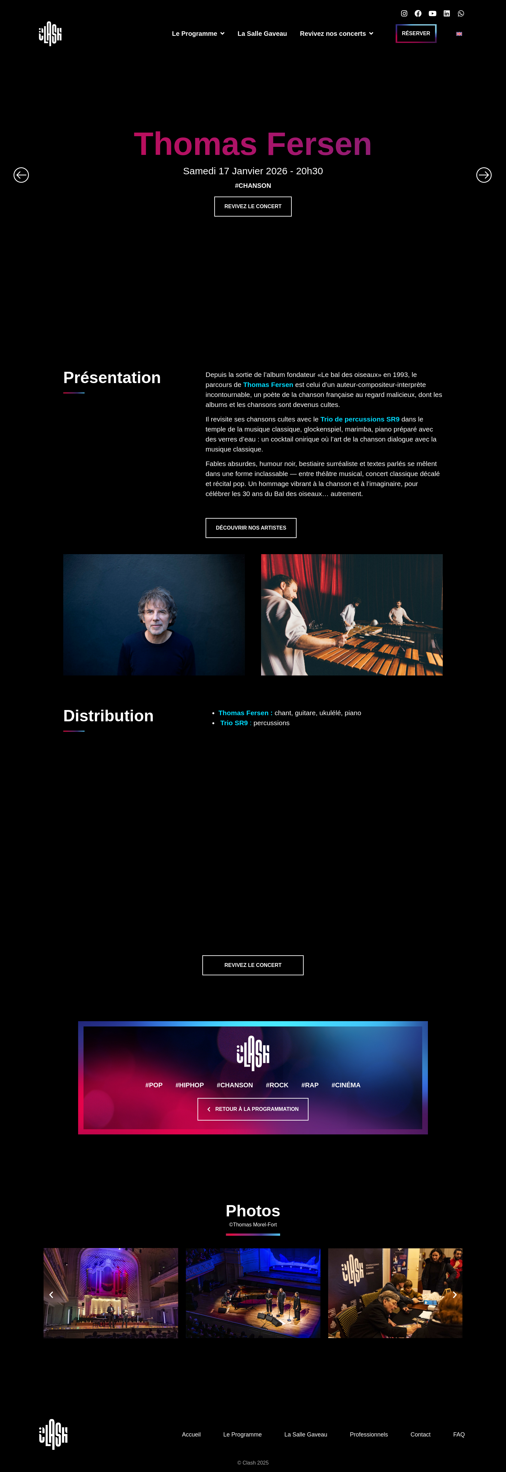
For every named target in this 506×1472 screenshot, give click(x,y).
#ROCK (277, 1085)
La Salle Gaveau (262, 33)
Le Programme (198, 33)
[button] (51, 1294)
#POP (154, 1085)
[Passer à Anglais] (459, 33)
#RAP (310, 1085)
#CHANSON (235, 1085)
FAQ (459, 1434)
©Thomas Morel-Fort (253, 1224)
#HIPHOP (190, 1085)
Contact (420, 1434)
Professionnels (369, 1434)
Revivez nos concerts (337, 33)
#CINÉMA (345, 1085)
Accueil (191, 1434)
